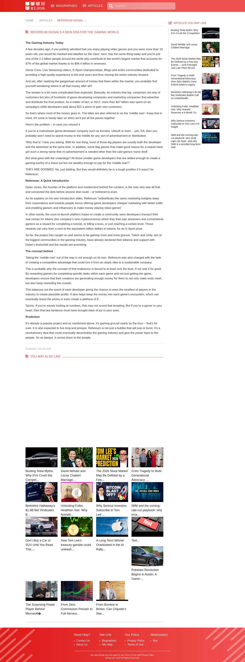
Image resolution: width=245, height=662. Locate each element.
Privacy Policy (135, 640)
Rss (155, 640)
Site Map (107, 644)
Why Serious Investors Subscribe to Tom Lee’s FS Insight (185, 123)
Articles (45, 20)
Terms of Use (135, 644)
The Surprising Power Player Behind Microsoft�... (40, 609)
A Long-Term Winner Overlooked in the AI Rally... (110, 545)
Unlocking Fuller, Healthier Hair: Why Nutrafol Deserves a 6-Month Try (185, 109)
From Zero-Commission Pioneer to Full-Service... (77, 609)
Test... (136, 540)
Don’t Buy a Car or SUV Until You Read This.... (39, 545)
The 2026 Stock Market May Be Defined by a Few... (112, 475)
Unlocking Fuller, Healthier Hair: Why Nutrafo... (74, 510)
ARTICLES (93, 5)
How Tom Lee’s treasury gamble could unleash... (76, 545)
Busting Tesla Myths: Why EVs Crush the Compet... (40, 475)
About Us (82, 644)
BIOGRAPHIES (64, 5)
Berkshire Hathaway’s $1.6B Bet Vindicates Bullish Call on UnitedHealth (186, 95)
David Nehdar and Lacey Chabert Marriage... (73, 475)
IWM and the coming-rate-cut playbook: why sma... (147, 510)
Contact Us (83, 640)
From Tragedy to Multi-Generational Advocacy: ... (147, 475)
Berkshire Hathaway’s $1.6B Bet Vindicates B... (40, 510)
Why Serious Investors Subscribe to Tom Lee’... (111, 510)
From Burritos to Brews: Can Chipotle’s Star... (111, 609)
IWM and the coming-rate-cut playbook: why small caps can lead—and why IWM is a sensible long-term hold (185, 141)
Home (30, 20)
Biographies (109, 640)
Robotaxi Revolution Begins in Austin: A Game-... (145, 574)
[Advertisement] (94, 406)
